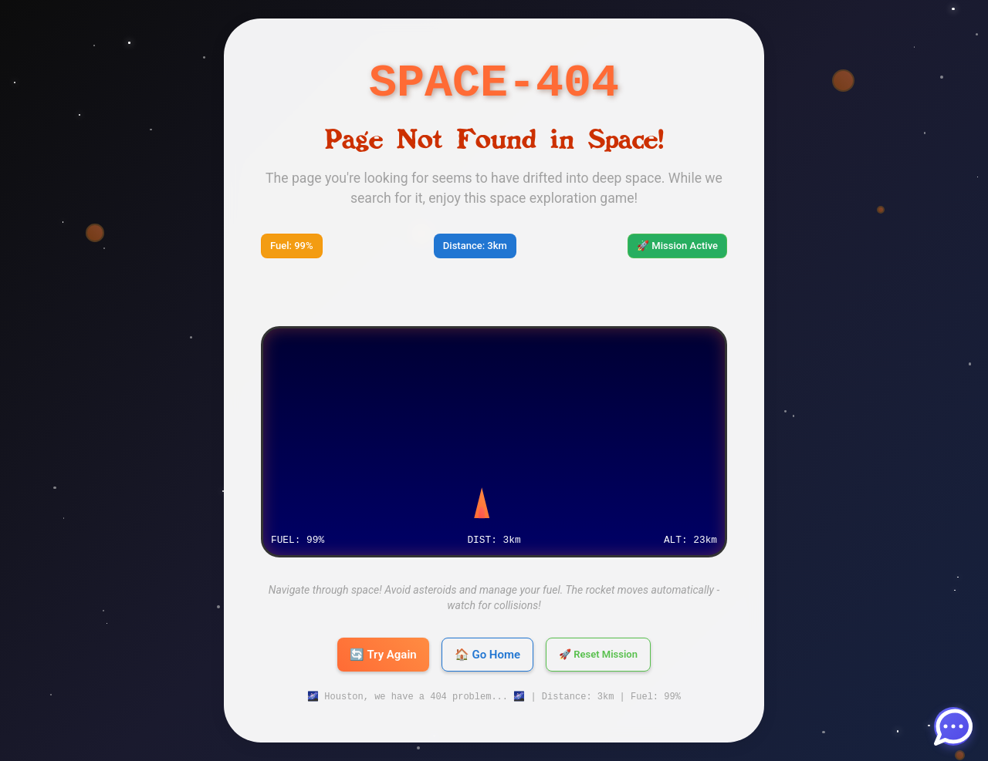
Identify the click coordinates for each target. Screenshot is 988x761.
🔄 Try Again (383, 655)
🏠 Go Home (487, 654)
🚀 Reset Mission (598, 654)
